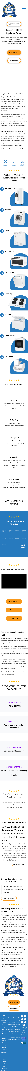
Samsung (4, 1040)
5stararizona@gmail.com (14, 751)
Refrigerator (10, 188)
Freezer (8, 314)
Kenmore (4, 1042)
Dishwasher (9, 272)
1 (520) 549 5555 (14, 706)
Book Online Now (14, 52)
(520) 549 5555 (14, 24)
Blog (6, 1020)
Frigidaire (4, 1047)
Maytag (4, 1045)
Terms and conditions (5, 1027)
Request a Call (14, 1008)
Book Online (14, 1002)
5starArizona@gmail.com (14, 1039)
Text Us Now (14, 610)
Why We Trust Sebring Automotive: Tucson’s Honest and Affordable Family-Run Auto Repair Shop (13, 833)
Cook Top (8, 293)
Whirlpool (4, 1038)
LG (5, 1036)
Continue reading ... (19, 864)
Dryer (7, 230)
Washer (8, 209)
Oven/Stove (10, 336)
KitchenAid (4, 1049)
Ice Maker (9, 357)
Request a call (14, 60)
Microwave (9, 251)
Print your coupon (9, 898)
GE (3, 1036)
